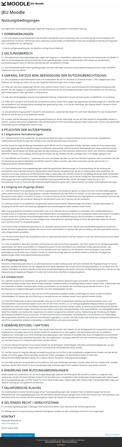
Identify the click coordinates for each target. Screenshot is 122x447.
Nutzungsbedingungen (53, 442)
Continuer (61, 445)
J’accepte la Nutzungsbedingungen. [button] (18, 435)
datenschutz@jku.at (9, 423)
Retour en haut (112, 434)
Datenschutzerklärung (69, 442)
